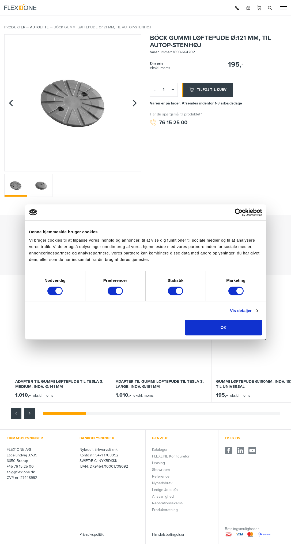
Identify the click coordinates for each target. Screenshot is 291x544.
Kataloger (160, 449)
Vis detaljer (241, 310)
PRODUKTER (14, 27)
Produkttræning (165, 510)
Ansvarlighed (163, 496)
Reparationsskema (167, 503)
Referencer (161, 476)
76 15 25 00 (168, 122)
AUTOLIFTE (39, 27)
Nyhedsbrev (162, 483)
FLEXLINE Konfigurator (171, 456)
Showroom (161, 469)
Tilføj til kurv (207, 90)
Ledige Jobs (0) (164, 489)
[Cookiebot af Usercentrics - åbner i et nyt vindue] (238, 212)
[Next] (134, 103)
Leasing (158, 463)
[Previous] (11, 103)
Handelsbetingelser (168, 534)
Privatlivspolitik (92, 534)
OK (224, 327)
